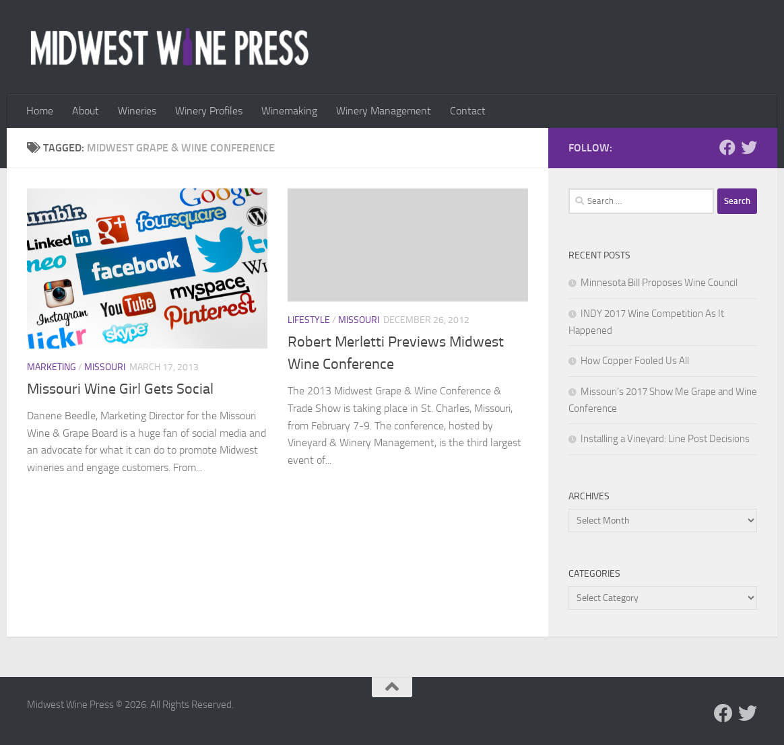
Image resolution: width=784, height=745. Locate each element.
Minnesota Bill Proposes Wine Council (659, 283)
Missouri (104, 367)
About (85, 110)
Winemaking (289, 110)
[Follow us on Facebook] (727, 147)
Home (39, 110)
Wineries (137, 110)
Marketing (51, 367)
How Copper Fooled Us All (635, 361)
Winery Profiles (208, 110)
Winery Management (383, 110)
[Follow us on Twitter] (749, 147)
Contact (468, 110)
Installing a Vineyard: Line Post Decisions (665, 439)
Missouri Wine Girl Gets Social (120, 389)
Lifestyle (309, 320)
